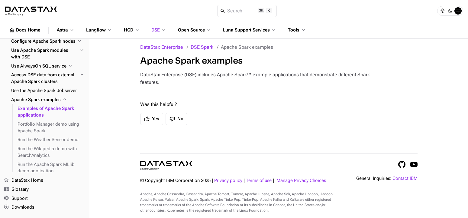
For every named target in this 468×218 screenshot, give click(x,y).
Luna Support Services (249, 30)
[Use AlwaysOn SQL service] (48, 66)
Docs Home (24, 30)
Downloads (19, 207)
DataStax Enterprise (161, 47)
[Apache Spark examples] (48, 99)
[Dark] (450, 11)
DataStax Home (23, 180)
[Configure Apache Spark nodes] (48, 41)
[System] (458, 11)
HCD (132, 30)
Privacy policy (228, 180)
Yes (151, 119)
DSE (158, 30)
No (176, 119)
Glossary (16, 189)
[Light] (442, 11)
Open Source (194, 30)
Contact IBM (405, 178)
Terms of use (259, 180)
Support (16, 198)
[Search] (247, 11)
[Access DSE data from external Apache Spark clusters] (48, 78)
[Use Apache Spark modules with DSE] (48, 54)
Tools (297, 30)
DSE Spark (202, 47)
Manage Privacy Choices (301, 180)
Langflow (99, 30)
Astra (66, 30)
